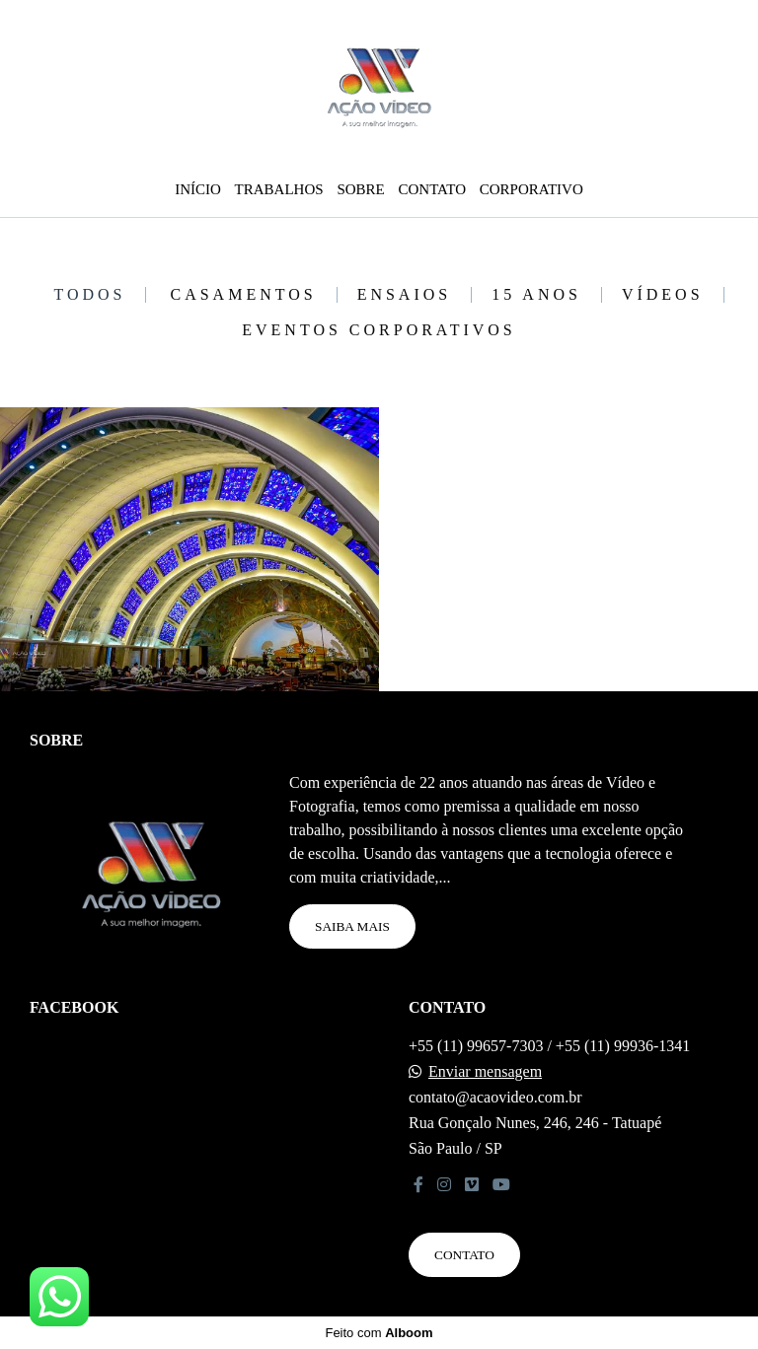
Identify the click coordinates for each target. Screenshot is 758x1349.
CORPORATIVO (531, 189)
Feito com (378, 1332)
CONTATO (432, 189)
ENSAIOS (404, 295)
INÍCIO (198, 189)
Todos (89, 295)
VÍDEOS (663, 295)
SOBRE (360, 189)
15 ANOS (536, 295)
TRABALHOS (279, 189)
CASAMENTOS (243, 295)
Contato (464, 1254)
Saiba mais (352, 926)
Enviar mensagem (485, 1072)
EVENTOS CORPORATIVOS (379, 330)
